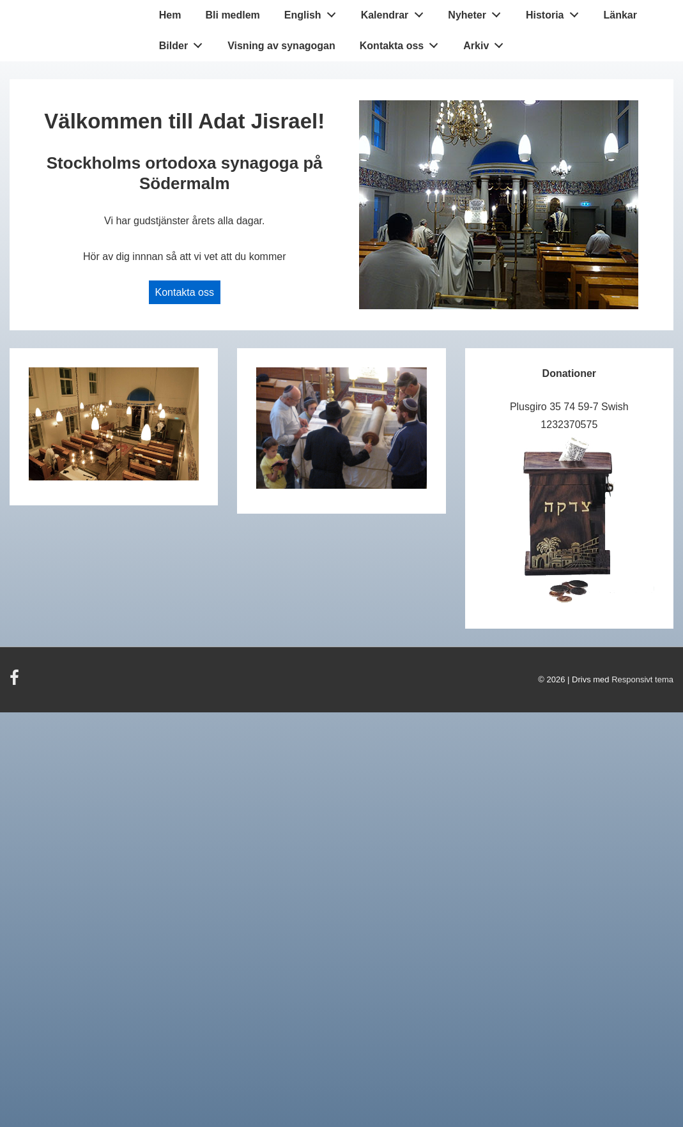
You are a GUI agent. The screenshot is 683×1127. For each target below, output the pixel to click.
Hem (170, 15)
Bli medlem (232, 15)
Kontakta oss (402, 42)
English (313, 12)
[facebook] (16, 682)
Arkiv (486, 42)
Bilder (184, 42)
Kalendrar (395, 12)
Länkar (619, 15)
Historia (555, 12)
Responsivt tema (642, 679)
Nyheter (477, 12)
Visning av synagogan (281, 45)
